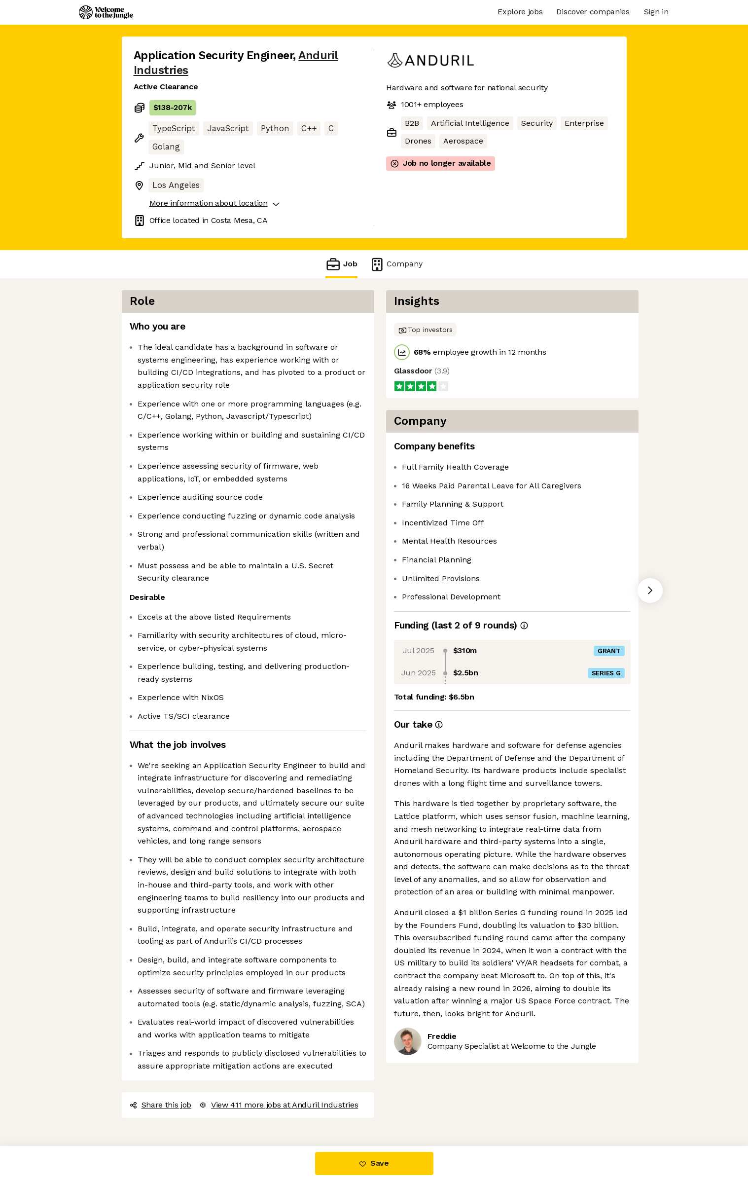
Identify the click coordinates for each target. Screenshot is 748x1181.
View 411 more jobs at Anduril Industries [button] (278, 1104)
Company (396, 264)
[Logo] (106, 12)
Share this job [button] (161, 1104)
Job (341, 264)
